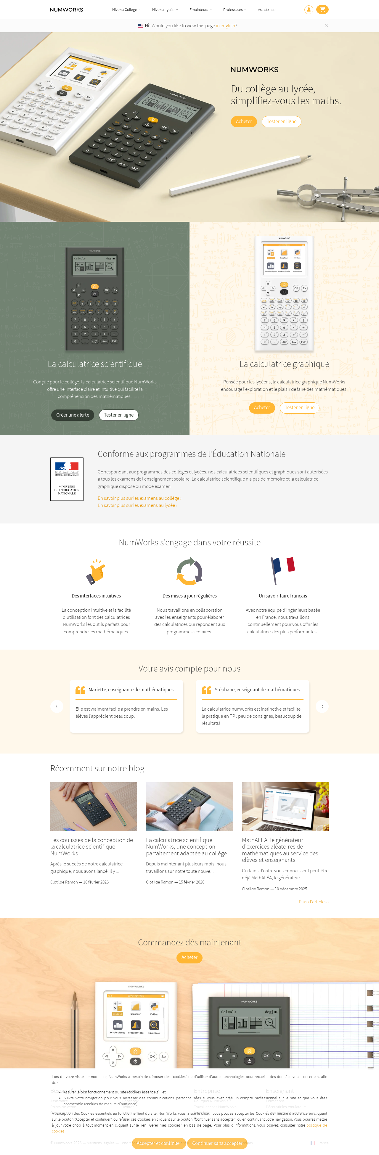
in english (225, 26)
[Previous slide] (56, 706)
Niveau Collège (124, 9)
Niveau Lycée (163, 9)
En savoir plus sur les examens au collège (139, 498)
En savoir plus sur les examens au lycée (137, 505)
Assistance (266, 9)
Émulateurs (199, 9)
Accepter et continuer (159, 1143)
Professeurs (233, 9)
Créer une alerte (72, 415)
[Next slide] (322, 706)
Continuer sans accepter (217, 1143)
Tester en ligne (281, 121)
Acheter (244, 121)
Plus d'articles (313, 902)
